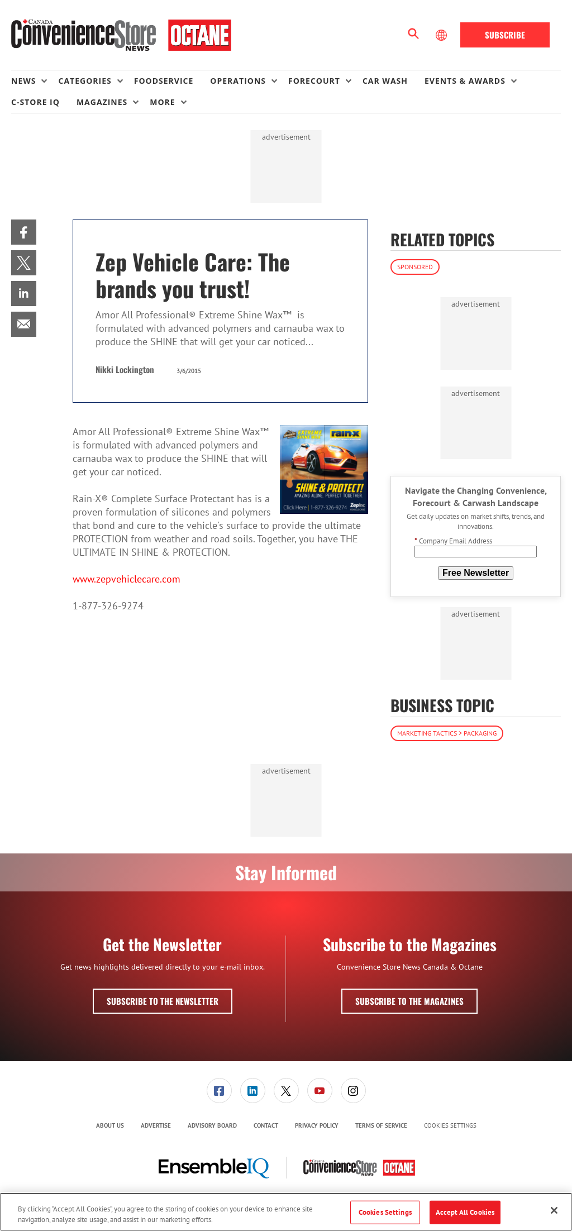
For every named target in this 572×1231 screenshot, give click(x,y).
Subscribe (505, 34)
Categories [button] (84, 80)
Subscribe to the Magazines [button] (409, 1001)
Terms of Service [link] (381, 1125)
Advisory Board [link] (212, 1125)
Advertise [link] (156, 1125)
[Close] (554, 1210)
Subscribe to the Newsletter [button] (162, 1001)
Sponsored (415, 267)
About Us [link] (110, 1125)
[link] (23, 232)
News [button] (23, 80)
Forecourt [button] (314, 80)
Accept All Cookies (465, 1212)
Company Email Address (453, 541)
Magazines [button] (102, 102)
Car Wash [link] (385, 80)
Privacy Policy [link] (317, 1125)
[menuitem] (34, 81)
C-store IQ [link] (35, 102)
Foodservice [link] (164, 80)
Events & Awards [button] (465, 80)
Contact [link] (266, 1125)
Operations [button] (238, 80)
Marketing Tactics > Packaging (447, 733)
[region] (286, 1211)
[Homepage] (121, 35)
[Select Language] (442, 35)
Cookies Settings (450, 1126)
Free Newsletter (475, 573)
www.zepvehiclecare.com (126, 578)
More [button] (162, 102)
